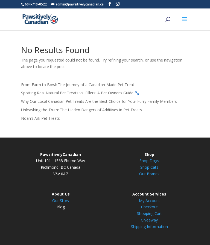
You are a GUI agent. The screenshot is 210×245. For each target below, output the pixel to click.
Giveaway (149, 220)
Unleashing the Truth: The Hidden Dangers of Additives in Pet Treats (81, 109)
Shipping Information (149, 226)
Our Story (60, 200)
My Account (149, 200)
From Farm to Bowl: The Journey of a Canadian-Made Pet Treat (77, 84)
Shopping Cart (149, 213)
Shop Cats (149, 167)
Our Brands (149, 173)
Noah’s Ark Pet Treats (40, 118)
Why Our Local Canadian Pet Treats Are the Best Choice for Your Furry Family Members (99, 101)
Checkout (149, 206)
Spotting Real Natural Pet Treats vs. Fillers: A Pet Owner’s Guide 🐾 (80, 92)
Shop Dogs (149, 160)
